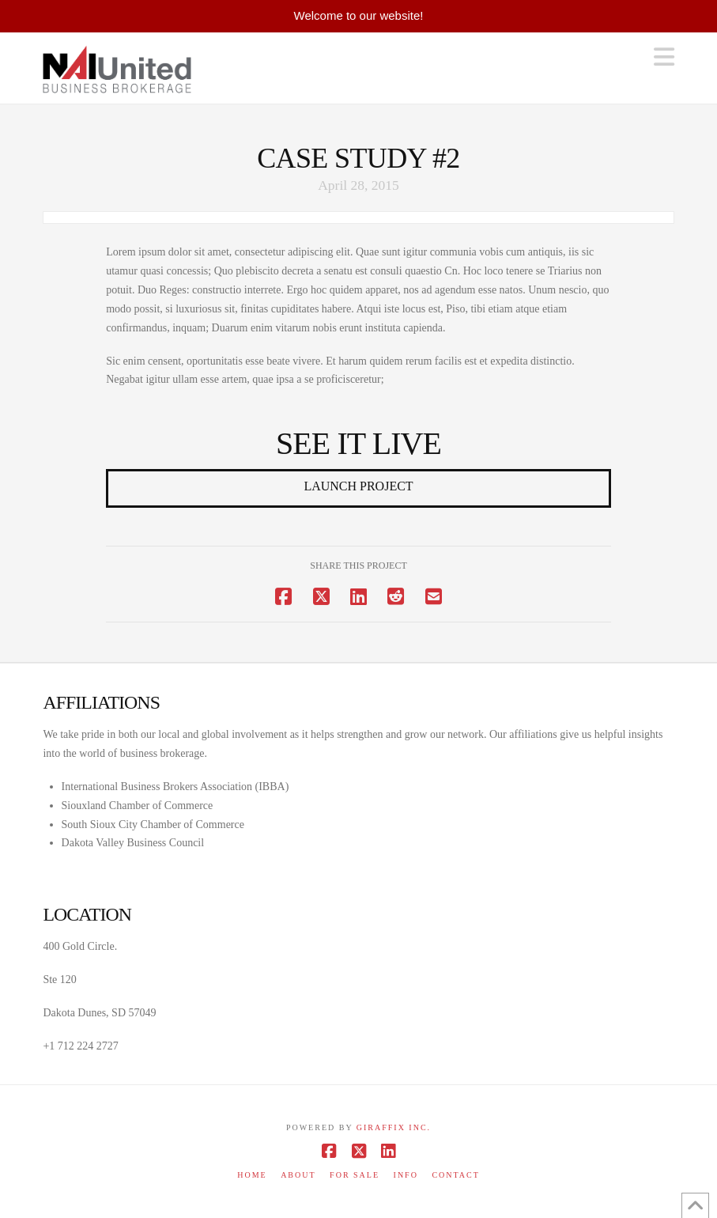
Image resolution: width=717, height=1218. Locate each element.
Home (251, 1175)
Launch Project (358, 486)
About (298, 1175)
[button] (664, 57)
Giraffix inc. (394, 1127)
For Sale (354, 1175)
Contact (455, 1175)
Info (406, 1175)
